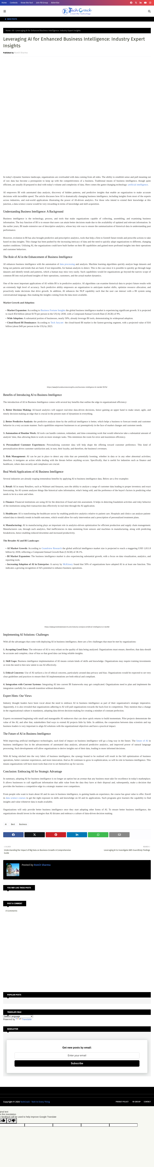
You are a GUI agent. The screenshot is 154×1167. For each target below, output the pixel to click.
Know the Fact (27, 3)
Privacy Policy (122, 1102)
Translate (24, 1019)
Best (13, 824)
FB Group (136, 1102)
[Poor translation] (12, 1120)
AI (13, 30)
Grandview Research (52, 548)
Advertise (55, 3)
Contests (14, 3)
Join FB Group (42, 3)
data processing (67, 264)
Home (4, 3)
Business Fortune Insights (53, 310)
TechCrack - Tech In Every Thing (35, 1102)
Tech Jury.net (57, 322)
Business (23, 824)
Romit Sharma (21, 52)
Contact (147, 1102)
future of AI (142, 740)
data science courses (16, 798)
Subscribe (77, 1063)
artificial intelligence (138, 184)
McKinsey (68, 564)
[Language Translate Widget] (18, 1016)
